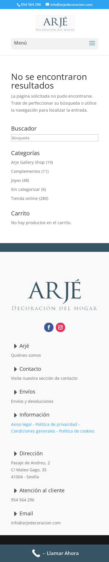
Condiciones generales (33, 431)
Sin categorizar (25, 189)
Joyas (16, 180)
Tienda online (24, 198)
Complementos (25, 171)
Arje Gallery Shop (28, 162)
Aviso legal (21, 424)
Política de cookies (76, 431)
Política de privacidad (56, 424)
